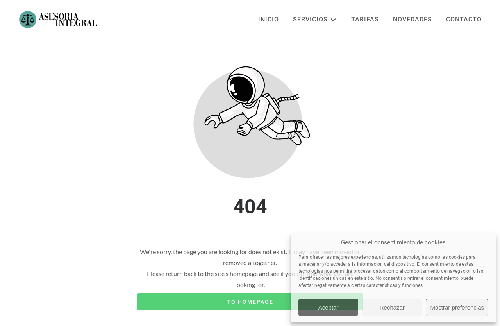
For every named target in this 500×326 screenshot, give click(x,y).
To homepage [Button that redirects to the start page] (250, 302)
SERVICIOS (315, 20)
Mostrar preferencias (457, 307)
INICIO (268, 19)
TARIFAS (365, 19)
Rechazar (392, 307)
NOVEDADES (412, 19)
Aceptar (328, 307)
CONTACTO (464, 19)
